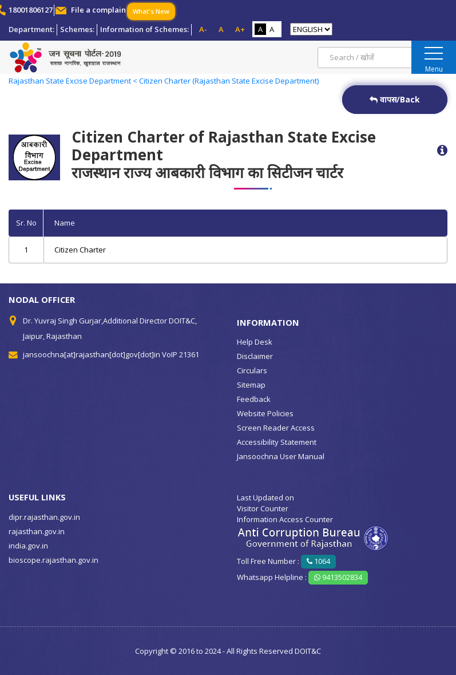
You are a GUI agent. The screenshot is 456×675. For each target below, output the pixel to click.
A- (203, 29)
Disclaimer (255, 356)
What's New (151, 11)
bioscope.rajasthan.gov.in (53, 560)
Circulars (252, 370)
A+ (240, 29)
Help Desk (254, 342)
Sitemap (251, 385)
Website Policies (265, 413)
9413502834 (338, 577)
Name (64, 223)
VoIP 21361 (180, 354)
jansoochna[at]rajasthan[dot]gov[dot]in (91, 354)
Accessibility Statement (276, 442)
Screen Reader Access (276, 428)
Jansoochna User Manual (280, 456)
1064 (318, 561)
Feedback (254, 399)
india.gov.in (28, 545)
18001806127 (31, 10)
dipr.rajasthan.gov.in (44, 517)
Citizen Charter (80, 249)
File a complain (98, 10)
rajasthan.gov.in (37, 531)
